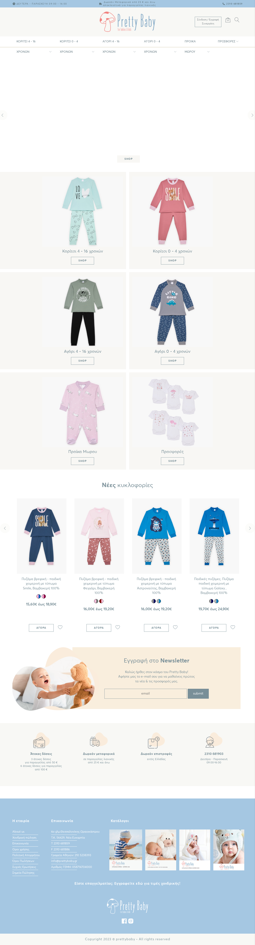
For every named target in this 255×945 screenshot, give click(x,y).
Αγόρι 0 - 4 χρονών (152, 43)
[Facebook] (124, 922)
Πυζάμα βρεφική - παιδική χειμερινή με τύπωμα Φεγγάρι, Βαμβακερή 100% (98, 586)
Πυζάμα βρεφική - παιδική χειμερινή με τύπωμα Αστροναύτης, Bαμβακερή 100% (156, 586)
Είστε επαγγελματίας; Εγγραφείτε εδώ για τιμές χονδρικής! (127, 883)
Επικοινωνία (20, 843)
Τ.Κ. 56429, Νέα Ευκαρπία (68, 837)
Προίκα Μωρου (190, 43)
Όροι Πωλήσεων (23, 861)
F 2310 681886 (60, 849)
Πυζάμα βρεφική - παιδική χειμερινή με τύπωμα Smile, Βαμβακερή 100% (41, 583)
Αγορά (41, 628)
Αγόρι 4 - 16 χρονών (111, 43)
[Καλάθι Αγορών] (227, 20)
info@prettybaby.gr (64, 861)
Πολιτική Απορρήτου (26, 855)
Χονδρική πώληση (24, 837)
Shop (128, 159)
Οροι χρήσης (20, 849)
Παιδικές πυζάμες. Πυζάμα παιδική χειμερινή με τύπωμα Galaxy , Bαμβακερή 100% (214, 586)
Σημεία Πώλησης (23, 872)
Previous (5, 528)
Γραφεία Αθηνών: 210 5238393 (71, 855)
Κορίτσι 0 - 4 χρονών (69, 43)
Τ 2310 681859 (60, 843)
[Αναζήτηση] (237, 20)
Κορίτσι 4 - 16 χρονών (26, 43)
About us (18, 831)
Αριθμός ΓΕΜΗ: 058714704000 (71, 867)
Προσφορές (226, 41)
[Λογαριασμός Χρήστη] (208, 22)
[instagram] (131, 922)
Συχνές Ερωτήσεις (24, 867)
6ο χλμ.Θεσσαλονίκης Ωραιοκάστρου (75, 831)
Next (250, 528)
